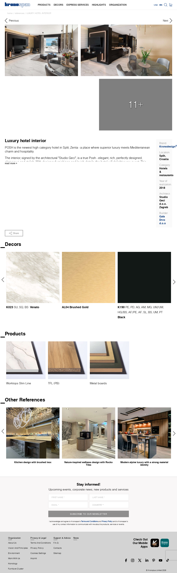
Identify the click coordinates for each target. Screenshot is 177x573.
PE (127, 307)
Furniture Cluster (16, 568)
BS (26, 307)
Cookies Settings (38, 553)
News (76, 537)
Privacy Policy (37, 548)
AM (143, 307)
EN (160, 5)
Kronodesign (168, 146)
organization (118, 4)
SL (145, 312)
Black (121, 317)
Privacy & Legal (38, 537)
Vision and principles (18, 548)
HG (120, 312)
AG (138, 307)
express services (77, 4)
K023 (9, 307)
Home (9, 13)
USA (156, 5)
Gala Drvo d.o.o (162, 219)
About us (12, 543)
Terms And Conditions (40, 543)
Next (173, 282)
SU (16, 307)
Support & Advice (62, 537)
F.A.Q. (56, 543)
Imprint (33, 558)
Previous (4, 279)
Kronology (12, 563)
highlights (99, 4)
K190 (121, 307)
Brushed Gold (79, 307)
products (44, 4)
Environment (14, 553)
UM (155, 307)
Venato (34, 307)
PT (161, 312)
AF (130, 312)
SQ (21, 307)
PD (132, 307)
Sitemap (57, 553)
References (19, 13)
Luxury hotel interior (39, 13)
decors (58, 4)
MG (149, 307)
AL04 (65, 307)
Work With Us (14, 558)
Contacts (57, 548)
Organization (14, 537)
